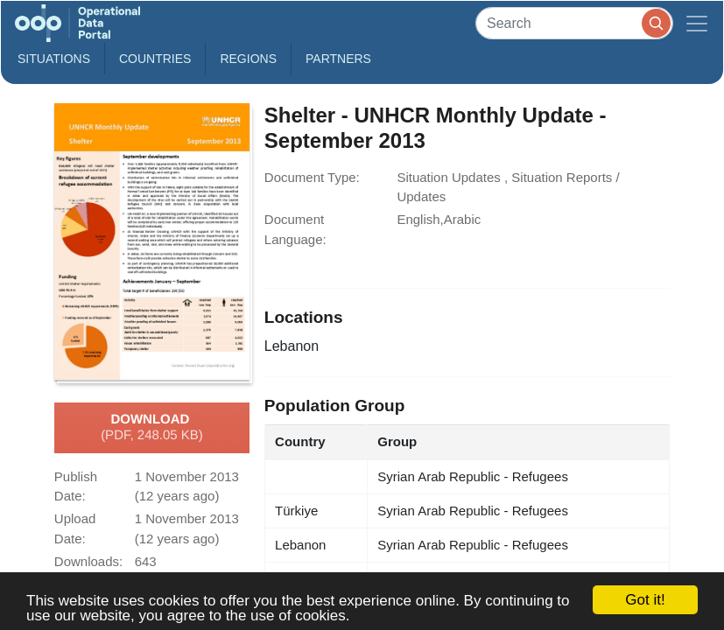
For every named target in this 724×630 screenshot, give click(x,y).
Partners (338, 59)
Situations (54, 59)
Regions (248, 59)
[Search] (574, 23)
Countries (155, 59)
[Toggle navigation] (696, 23)
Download (152, 428)
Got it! (644, 600)
